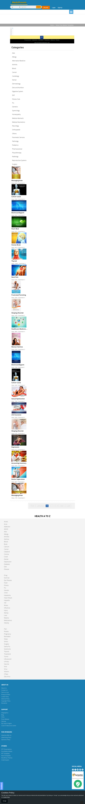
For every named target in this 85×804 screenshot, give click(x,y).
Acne (5, 524)
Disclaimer (4, 703)
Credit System (5, 760)
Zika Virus (7, 677)
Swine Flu (7, 646)
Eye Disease (8, 580)
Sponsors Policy (5, 739)
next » (62, 506)
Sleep (6, 639)
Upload (45, 7)
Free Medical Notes (6, 751)
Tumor (6, 656)
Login (53, 7)
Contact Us (4, 690)
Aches (6, 522)
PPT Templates (5, 753)
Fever (6, 583)
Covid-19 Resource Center (8, 725)
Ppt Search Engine (6, 723)
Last (68, 506)
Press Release (5, 719)
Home (52, 25)
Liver (5, 615)
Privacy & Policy (5, 694)
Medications (8, 620)
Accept (4, 801)
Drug (5, 575)
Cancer (6, 549)
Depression (7, 562)
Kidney (6, 613)
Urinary (6, 662)
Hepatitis (7, 600)
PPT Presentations (6, 749)
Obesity (6, 623)
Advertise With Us (6, 735)
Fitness (6, 585)
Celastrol (7, 552)
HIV (5, 603)
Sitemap (3, 721)
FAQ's (3, 717)
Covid (6, 557)
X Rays (6, 674)
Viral (5, 667)
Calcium (6, 547)
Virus (5, 669)
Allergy (6, 534)
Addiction (7, 527)
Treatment (7, 654)
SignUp (60, 7)
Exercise (6, 578)
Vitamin (6, 672)
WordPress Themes (6, 758)
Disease (6, 569)
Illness (6, 605)
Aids (5, 532)
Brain (5, 544)
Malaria (6, 618)
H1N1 (6, 593)
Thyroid (6, 651)
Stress (6, 641)
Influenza (7, 608)
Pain (5, 629)
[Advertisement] (42, 19)
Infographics (4, 713)
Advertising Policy (6, 737)
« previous (40, 506)
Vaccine (6, 664)
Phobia (6, 631)
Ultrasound (7, 659)
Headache (7, 595)
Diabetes (7, 564)
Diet (5, 567)
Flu (5, 588)
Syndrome (7, 649)
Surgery (6, 644)
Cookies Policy (7, 793)
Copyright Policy (5, 701)
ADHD (6, 529)
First (32, 506)
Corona (6, 554)
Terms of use (5, 692)
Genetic (6, 590)
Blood (6, 542)
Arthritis (6, 537)
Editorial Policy (5, 699)
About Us (4, 688)
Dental (6, 559)
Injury (6, 610)
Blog (2, 715)
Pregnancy (7, 634)
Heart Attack (8, 598)
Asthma (6, 539)
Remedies (7, 636)
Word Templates (6, 756)
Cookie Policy (5, 696)
